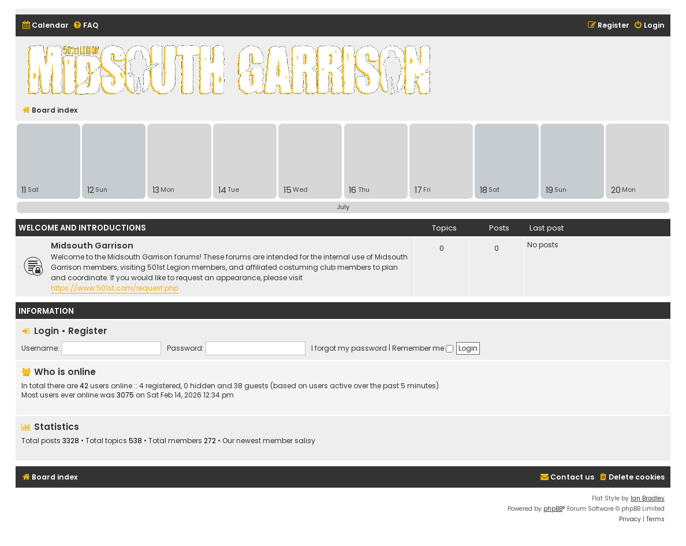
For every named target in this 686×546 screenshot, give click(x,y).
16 (352, 190)
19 (549, 190)
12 (90, 190)
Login (46, 331)
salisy (304, 440)
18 (483, 190)
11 (23, 190)
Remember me (422, 348)
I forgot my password (349, 348)
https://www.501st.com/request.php (114, 288)
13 (155, 190)
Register (87, 331)
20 (616, 190)
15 (288, 190)
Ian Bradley (648, 498)
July (343, 206)
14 (222, 190)
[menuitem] (45, 26)
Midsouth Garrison (92, 245)
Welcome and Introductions (82, 227)
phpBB (552, 508)
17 (418, 190)
